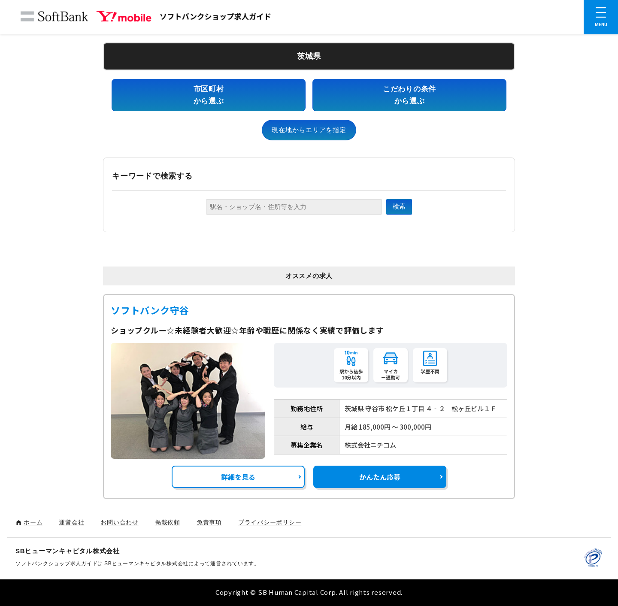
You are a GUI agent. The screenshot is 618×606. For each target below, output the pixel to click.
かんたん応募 (379, 477)
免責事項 (209, 522)
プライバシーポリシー (270, 522)
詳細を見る (238, 477)
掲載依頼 (167, 522)
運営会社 (71, 522)
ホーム (33, 522)
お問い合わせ (119, 522)
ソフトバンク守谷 (150, 310)
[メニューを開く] (601, 17)
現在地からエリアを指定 (309, 129)
